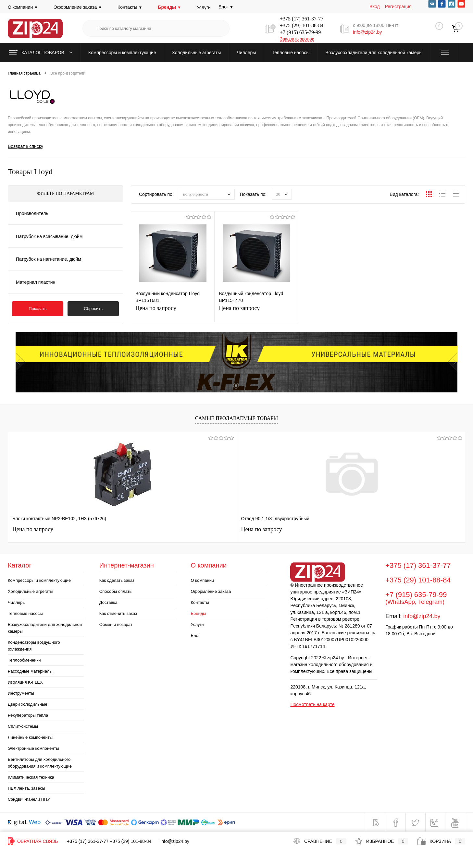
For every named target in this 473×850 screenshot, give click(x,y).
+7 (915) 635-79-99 (300, 32)
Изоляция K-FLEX (25, 682)
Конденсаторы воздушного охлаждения (34, 646)
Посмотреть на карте (312, 704)
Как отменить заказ (118, 613)
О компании (23, 7)
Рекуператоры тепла (28, 715)
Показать (37, 308)
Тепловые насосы (25, 613)
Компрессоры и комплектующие (39, 580)
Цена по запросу (172, 312)
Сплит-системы (23, 726)
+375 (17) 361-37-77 (301, 18)
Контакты (130, 7)
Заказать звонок (297, 39)
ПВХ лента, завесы (26, 788)
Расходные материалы (30, 671)
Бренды (169, 7)
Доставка (108, 602)
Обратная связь (33, 841)
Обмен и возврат (115, 624)
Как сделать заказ (116, 580)
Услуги (204, 7)
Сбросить (93, 308)
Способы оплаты (115, 591)
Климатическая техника (31, 777)
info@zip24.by (367, 32)
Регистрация (398, 6)
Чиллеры (17, 602)
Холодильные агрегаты (30, 591)
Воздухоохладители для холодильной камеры (45, 628)
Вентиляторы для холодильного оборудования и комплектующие (40, 763)
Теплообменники (24, 660)
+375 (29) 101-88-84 (301, 25)
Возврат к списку (25, 146)
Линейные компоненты (30, 737)
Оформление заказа (78, 7)
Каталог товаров (42, 52)
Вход (374, 6)
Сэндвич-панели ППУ (29, 799)
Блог (195, 635)
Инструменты (21, 693)
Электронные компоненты (33, 748)
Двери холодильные (27, 704)
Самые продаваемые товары (236, 418)
